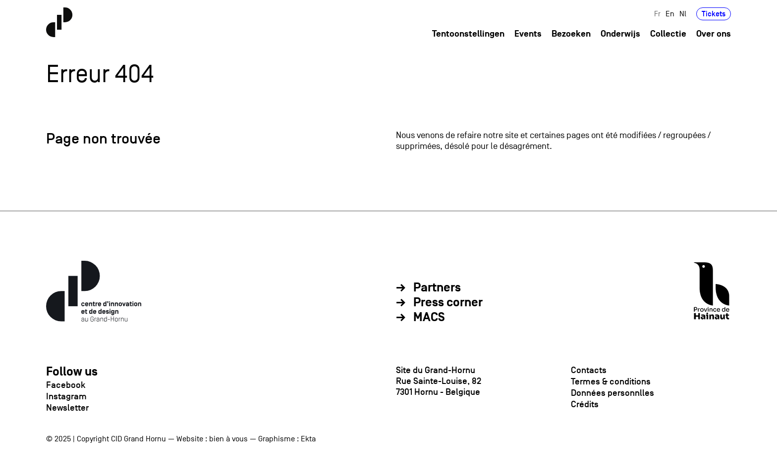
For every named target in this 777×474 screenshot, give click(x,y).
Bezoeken (571, 34)
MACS (429, 317)
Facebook (65, 384)
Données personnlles (612, 392)
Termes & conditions (611, 381)
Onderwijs (620, 34)
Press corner (448, 302)
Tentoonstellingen (468, 34)
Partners (437, 288)
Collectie (668, 34)
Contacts (589, 370)
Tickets (713, 13)
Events (528, 34)
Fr (657, 13)
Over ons (713, 34)
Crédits (585, 404)
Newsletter (67, 407)
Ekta (308, 438)
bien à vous (228, 438)
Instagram (66, 396)
